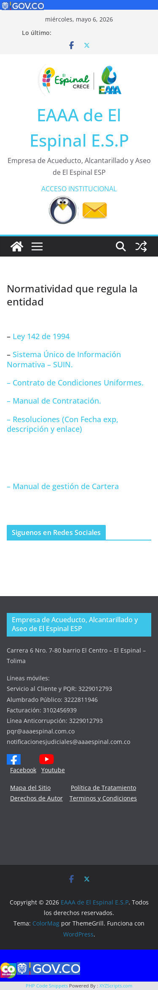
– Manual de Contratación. (54, 401)
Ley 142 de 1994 (40, 336)
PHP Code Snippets (47, 985)
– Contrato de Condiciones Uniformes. (75, 382)
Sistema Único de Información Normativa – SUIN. (64, 359)
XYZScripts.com (115, 985)
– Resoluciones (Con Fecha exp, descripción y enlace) (62, 424)
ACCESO (54, 188)
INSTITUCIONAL (92, 188)
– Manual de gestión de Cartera (63, 486)
